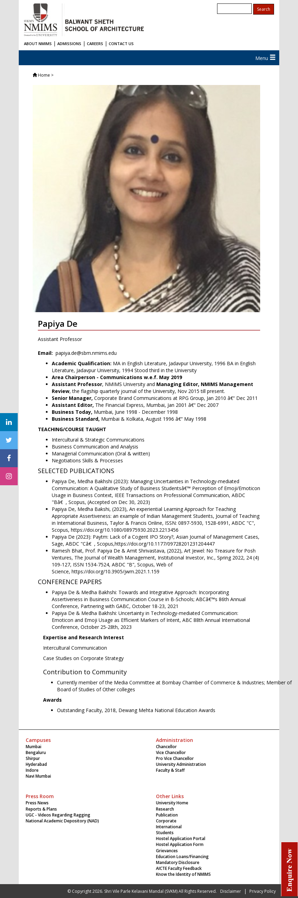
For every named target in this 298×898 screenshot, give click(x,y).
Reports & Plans (41, 809)
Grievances (167, 851)
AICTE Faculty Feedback (179, 868)
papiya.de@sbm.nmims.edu (85, 353)
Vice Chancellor (171, 752)
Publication (167, 815)
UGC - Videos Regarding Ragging (58, 815)
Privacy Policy (262, 891)
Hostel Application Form (180, 844)
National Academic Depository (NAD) (62, 821)
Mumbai (33, 747)
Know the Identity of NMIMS (183, 874)
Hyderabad (36, 764)
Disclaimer (230, 891)
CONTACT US (121, 43)
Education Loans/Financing (182, 856)
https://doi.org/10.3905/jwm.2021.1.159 (115, 571)
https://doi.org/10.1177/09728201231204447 (165, 543)
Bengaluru (36, 752)
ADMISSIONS (69, 43)
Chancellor (166, 747)
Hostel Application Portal (180, 838)
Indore (32, 770)
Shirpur (33, 758)
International (169, 827)
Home (44, 75)
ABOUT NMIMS (38, 43)
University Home (172, 803)
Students (165, 833)
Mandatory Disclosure (177, 862)
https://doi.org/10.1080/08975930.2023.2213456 (125, 530)
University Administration (181, 764)
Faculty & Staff (170, 770)
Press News (37, 803)
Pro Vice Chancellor (175, 758)
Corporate (166, 821)
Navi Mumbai (38, 776)
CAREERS (95, 43)
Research (165, 809)
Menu (265, 58)
